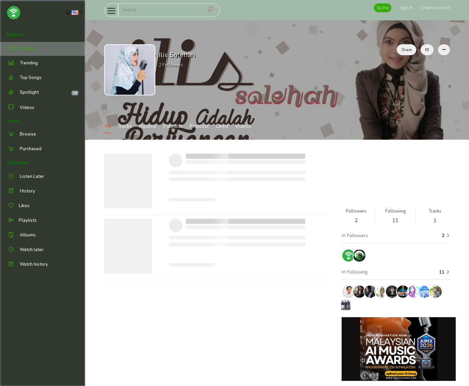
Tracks (125, 126)
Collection (18, 163)
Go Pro (383, 8)
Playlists (173, 126)
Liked (222, 126)
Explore (15, 35)
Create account (435, 8)
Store (13, 121)
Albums (147, 126)
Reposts (199, 126)
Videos (20, 107)
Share (406, 49)
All (107, 126)
